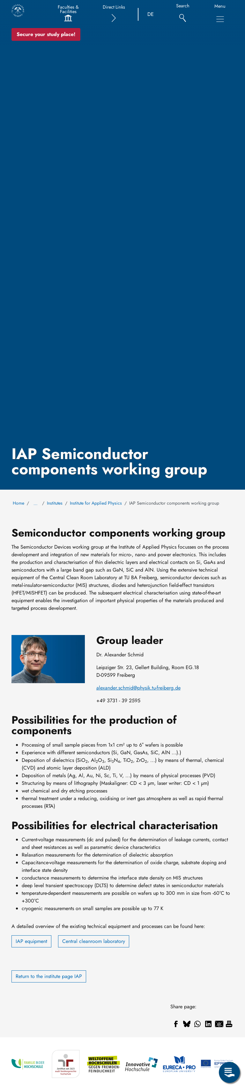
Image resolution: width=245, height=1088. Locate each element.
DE (150, 14)
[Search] (182, 15)
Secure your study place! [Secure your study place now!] (46, 34)
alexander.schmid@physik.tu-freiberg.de (138, 687)
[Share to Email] (219, 1024)
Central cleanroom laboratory (93, 941)
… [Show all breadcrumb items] (35, 503)
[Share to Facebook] (176, 1024)
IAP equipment (31, 941)
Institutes (55, 503)
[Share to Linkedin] (208, 1024)
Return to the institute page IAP (49, 976)
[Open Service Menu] (229, 1072)
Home (18, 503)
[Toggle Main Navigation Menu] (220, 19)
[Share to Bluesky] (186, 1024)
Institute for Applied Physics (96, 503)
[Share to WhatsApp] (197, 1024)
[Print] (229, 1024)
